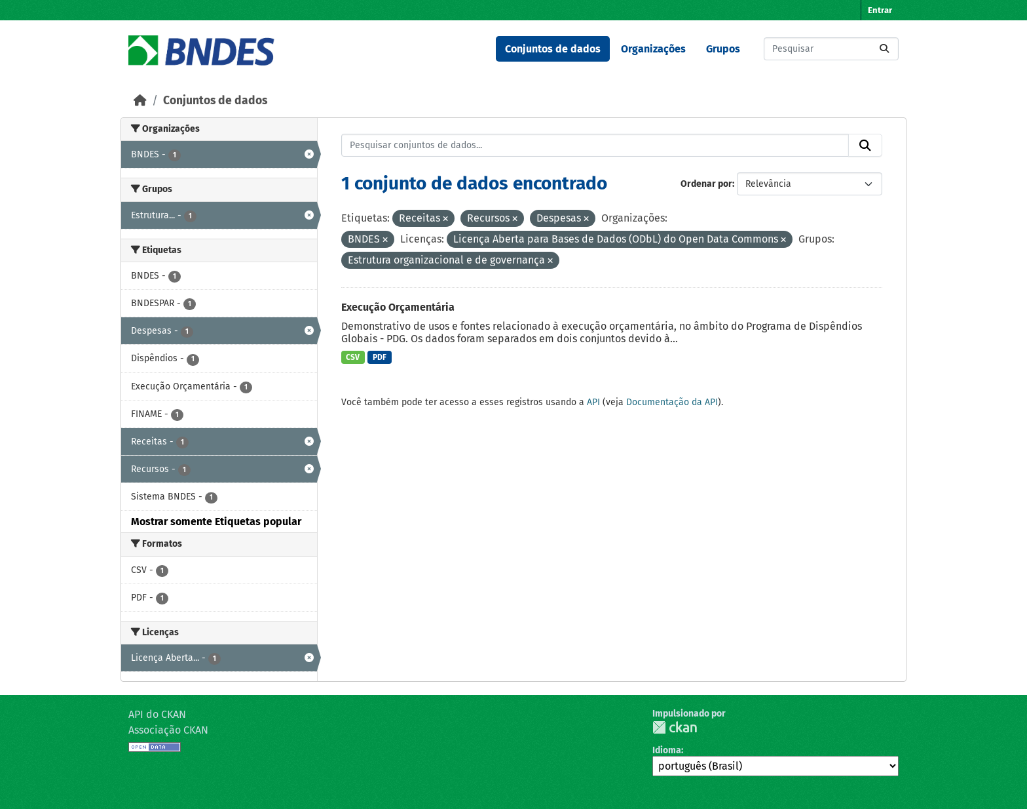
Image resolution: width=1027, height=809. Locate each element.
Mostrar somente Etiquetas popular (216, 521)
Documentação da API (672, 402)
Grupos (723, 49)
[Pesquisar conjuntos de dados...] (831, 48)
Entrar (880, 10)
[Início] (140, 101)
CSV (353, 357)
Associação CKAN (168, 730)
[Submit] (884, 48)
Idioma (666, 750)
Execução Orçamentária (398, 307)
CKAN (674, 727)
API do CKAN (157, 714)
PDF (379, 357)
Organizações (653, 49)
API (593, 402)
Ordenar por (706, 183)
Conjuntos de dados (553, 49)
